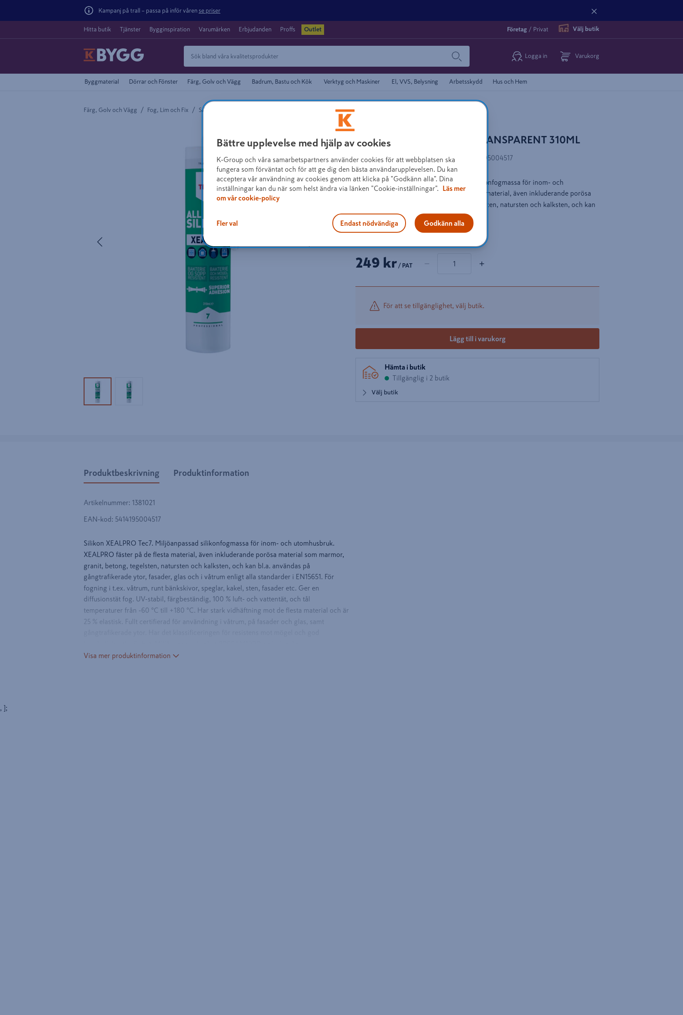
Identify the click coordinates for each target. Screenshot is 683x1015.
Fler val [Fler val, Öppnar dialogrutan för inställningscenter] (227, 223)
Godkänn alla (444, 223)
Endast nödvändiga (369, 223)
